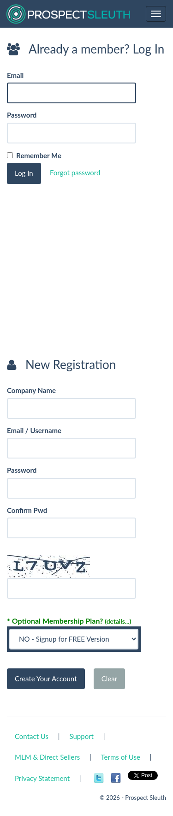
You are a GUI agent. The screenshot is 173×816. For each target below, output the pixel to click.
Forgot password (75, 172)
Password (21, 115)
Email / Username (34, 430)
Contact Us (31, 736)
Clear (109, 678)
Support (81, 736)
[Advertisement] (76, 287)
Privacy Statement (42, 778)
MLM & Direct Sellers (47, 757)
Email (15, 75)
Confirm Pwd (27, 510)
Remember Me (37, 155)
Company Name (31, 390)
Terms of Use (120, 757)
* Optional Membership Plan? (69, 620)
